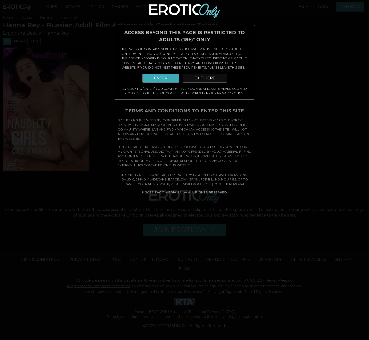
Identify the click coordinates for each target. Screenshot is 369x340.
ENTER (161, 78)
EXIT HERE (204, 78)
